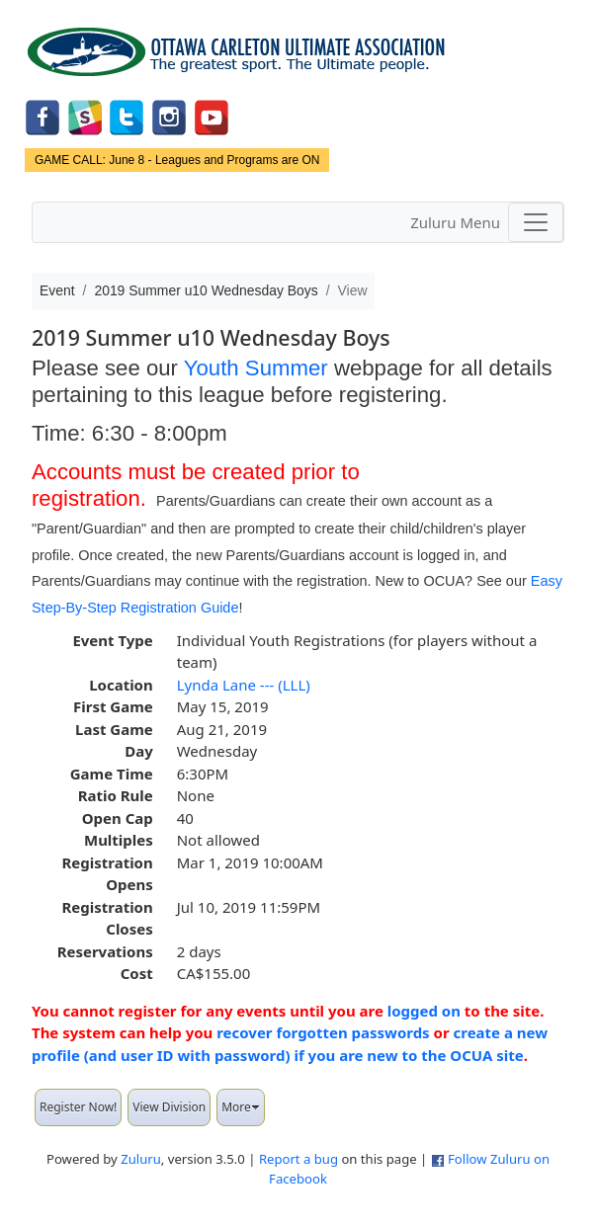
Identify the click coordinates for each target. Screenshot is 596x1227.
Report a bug (298, 1159)
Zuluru (141, 1159)
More (240, 1107)
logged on (424, 1011)
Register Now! (78, 1107)
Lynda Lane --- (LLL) (243, 685)
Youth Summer (256, 368)
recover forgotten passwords (322, 1032)
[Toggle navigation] (535, 222)
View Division (169, 1107)
